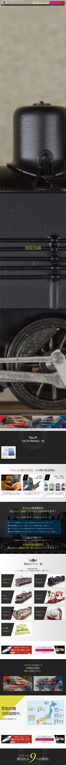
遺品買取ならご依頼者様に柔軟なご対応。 (49, 422)
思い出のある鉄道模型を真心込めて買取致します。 (16, 422)
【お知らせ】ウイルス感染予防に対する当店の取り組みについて (33, 414)
